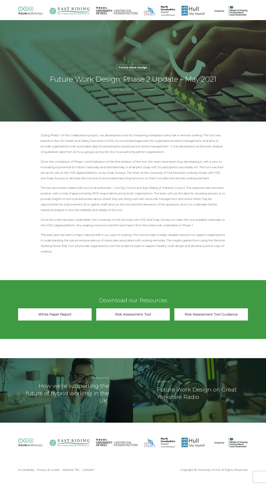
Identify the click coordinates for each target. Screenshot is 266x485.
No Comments (145, 89)
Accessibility (26, 470)
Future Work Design (133, 67)
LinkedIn (88, 470)
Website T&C (71, 470)
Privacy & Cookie (48, 470)
